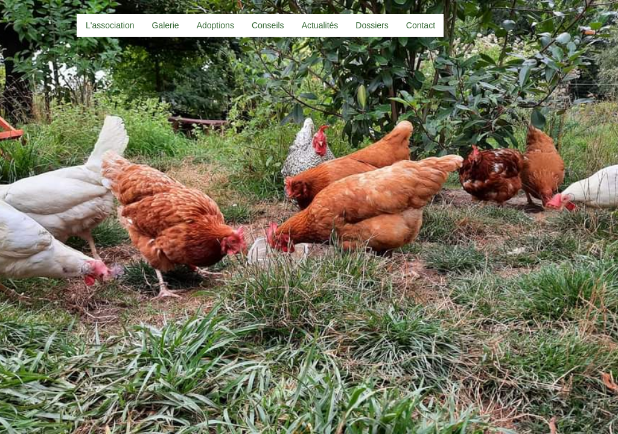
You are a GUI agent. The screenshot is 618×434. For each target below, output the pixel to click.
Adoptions (215, 25)
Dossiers (371, 25)
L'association (110, 25)
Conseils (268, 25)
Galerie (165, 25)
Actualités (320, 25)
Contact (420, 25)
